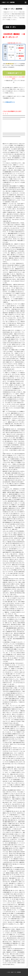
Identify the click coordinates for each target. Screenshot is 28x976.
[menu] (25, 2)
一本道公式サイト (9, 102)
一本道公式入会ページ (14, 73)
